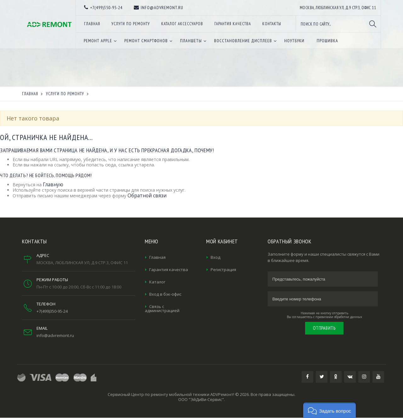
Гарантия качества (168, 269)
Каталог (157, 282)
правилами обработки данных (338, 317)
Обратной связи (147, 195)
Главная (157, 257)
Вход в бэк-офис (165, 294)
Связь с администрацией (162, 308)
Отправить (324, 328)
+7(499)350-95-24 (52, 311)
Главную (53, 184)
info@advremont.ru (55, 335)
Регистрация (223, 269)
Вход (215, 257)
